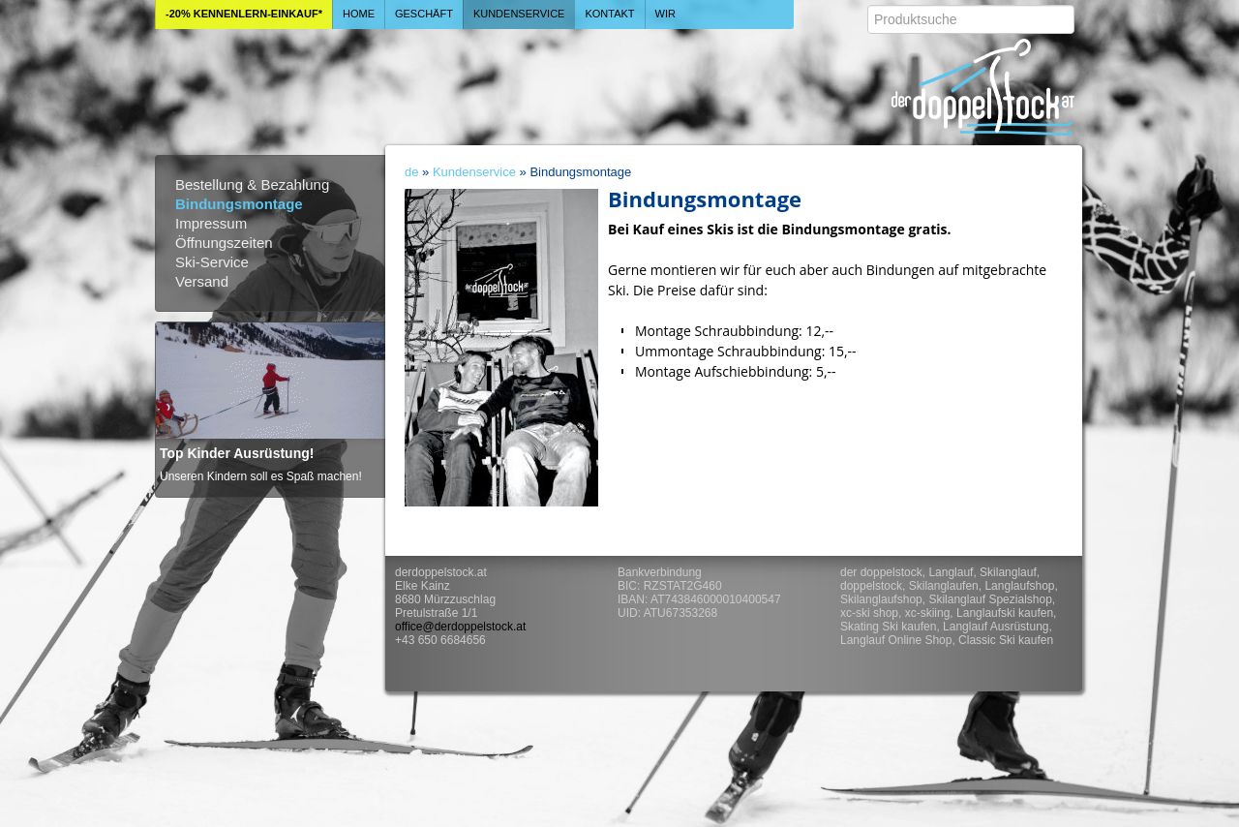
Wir (665, 13)
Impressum (211, 223)
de (411, 172)
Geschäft (424, 13)
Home (359, 13)
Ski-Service (212, 262)
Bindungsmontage (239, 204)
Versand (201, 281)
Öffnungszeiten (224, 242)
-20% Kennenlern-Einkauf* (244, 13)
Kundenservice (519, 13)
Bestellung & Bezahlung (252, 184)
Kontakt (609, 13)
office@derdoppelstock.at (460, 626)
